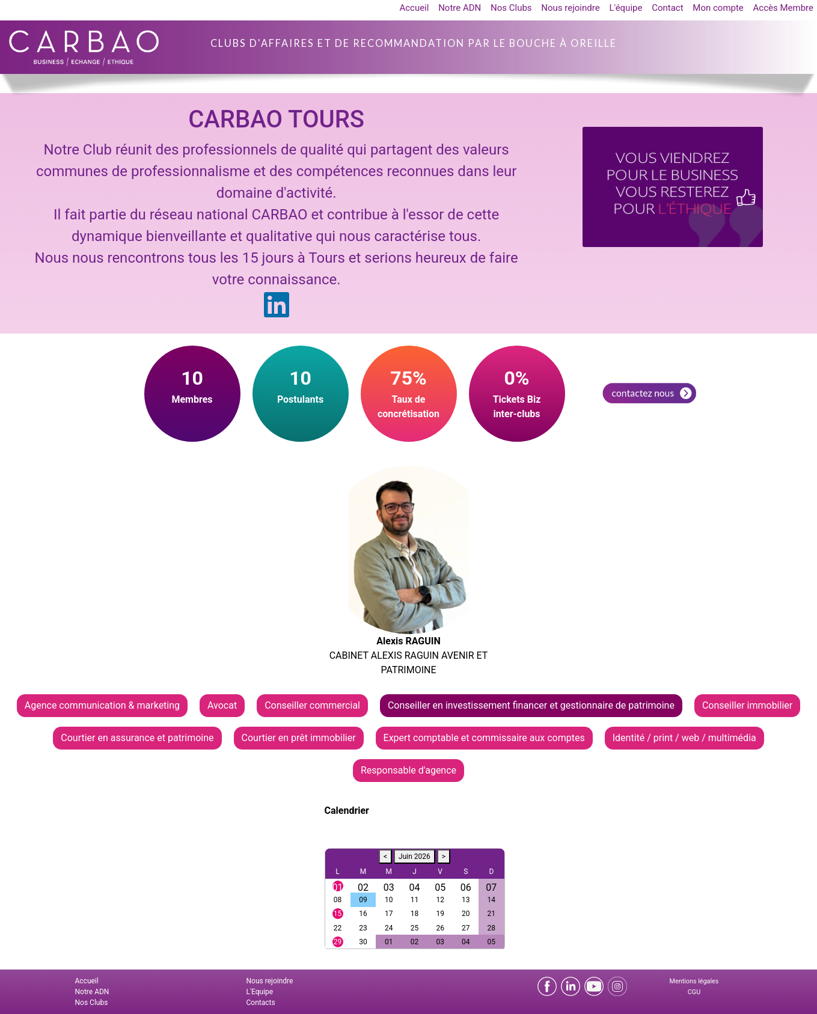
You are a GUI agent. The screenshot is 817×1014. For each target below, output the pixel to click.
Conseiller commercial (312, 705)
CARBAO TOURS (276, 119)
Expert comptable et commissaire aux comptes (484, 738)
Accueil (414, 7)
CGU (694, 992)
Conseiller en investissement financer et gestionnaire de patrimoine (531, 705)
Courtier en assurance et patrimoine (137, 738)
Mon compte (718, 7)
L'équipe (625, 7)
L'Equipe (260, 992)
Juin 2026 (414, 856)
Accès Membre (783, 7)
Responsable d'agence (408, 770)
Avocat (222, 705)
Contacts (260, 1002)
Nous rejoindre (570, 7)
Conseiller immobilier (747, 705)
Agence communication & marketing (102, 705)
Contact (667, 7)
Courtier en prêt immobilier (299, 738)
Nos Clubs (511, 7)
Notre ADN (459, 7)
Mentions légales (694, 981)
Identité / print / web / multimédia (684, 738)
